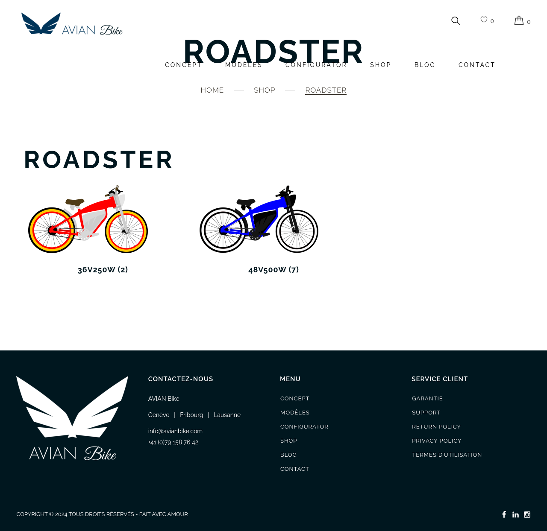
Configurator (316, 64)
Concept (183, 64)
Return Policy (436, 426)
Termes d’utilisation (447, 455)
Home (212, 90)
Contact (477, 64)
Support (426, 412)
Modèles (243, 64)
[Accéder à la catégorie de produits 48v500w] (274, 229)
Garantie (427, 398)
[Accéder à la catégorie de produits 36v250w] (103, 229)
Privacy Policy (437, 441)
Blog (425, 64)
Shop (380, 64)
